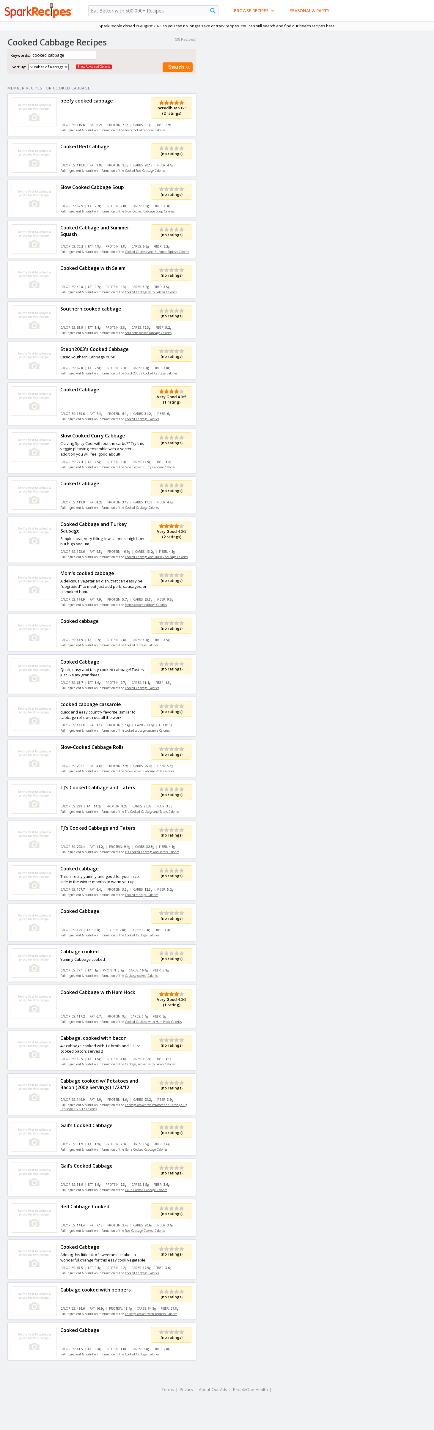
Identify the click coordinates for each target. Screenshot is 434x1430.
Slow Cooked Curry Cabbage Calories (150, 467)
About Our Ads (213, 1389)
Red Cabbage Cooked (84, 1206)
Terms (167, 1389)
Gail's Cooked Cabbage (86, 1125)
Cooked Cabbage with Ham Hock (97, 992)
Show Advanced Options (94, 66)
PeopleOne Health (250, 1389)
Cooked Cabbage (79, 389)
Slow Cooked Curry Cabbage (92, 435)
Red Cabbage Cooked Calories (145, 1231)
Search (179, 67)
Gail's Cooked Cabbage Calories (146, 1149)
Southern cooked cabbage (90, 308)
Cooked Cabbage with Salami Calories (151, 292)
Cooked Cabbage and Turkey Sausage (93, 527)
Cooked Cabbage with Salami (93, 268)
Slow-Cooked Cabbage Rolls (92, 747)
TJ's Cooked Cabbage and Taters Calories (152, 812)
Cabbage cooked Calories (141, 976)
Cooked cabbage (79, 621)
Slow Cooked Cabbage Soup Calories (149, 211)
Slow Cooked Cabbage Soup (92, 187)
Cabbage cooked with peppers (95, 1289)
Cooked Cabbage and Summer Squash (94, 230)
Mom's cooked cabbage (87, 573)
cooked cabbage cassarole (90, 704)
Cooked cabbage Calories (141, 645)
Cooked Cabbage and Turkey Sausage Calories (156, 557)
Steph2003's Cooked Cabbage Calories (151, 373)
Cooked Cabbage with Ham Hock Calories (153, 1022)
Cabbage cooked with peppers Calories (151, 1314)
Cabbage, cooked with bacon (93, 1038)
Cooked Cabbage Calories (142, 419)
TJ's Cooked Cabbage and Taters (97, 787)
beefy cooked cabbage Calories (145, 130)
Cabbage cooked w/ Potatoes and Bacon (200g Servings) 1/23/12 (99, 1084)
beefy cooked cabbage (86, 100)
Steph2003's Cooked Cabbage (94, 349)
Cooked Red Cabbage (84, 146)
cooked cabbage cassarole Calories (147, 730)
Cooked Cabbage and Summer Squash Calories (157, 252)
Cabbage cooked (79, 951)
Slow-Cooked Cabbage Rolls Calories (149, 771)
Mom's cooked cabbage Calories (146, 605)
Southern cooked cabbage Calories (148, 333)
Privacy (186, 1389)
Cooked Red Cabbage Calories (145, 170)
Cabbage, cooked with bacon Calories (150, 1064)
